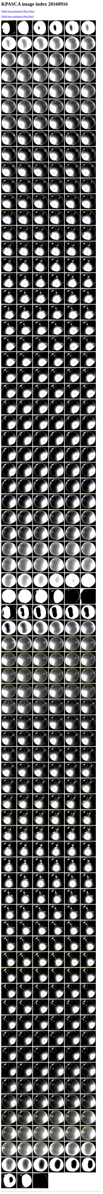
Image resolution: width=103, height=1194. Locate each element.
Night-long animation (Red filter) (17, 16)
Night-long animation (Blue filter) (17, 11)
